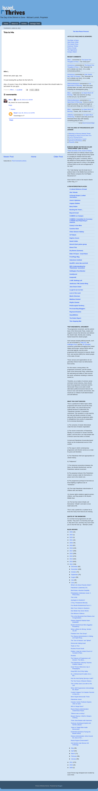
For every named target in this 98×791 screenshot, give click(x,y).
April (72, 751)
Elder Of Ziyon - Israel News (79, 254)
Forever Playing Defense (76, 137)
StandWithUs (74, 315)
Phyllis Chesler (74, 302)
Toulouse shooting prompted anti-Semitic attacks (81, 724)
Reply (10, 105)
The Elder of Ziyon (73, 40)
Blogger (60, 786)
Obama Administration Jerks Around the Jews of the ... (82, 736)
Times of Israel (71, 48)
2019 (71, 545)
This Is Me (74, 597)
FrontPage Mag (75, 257)
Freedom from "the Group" (79, 633)
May (72, 748)
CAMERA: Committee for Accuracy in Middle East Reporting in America (81, 220)
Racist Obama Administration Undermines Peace (80, 709)
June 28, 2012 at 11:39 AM (24, 99)
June (73, 582)
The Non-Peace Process (81, 31)
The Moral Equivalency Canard (77, 139)
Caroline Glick (74, 228)
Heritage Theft (35, 23)
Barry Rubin (73, 206)
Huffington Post (72, 344)
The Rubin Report (75, 318)
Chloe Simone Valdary (77, 231)
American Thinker (72, 46)
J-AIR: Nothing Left (76, 280)
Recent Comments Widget (88, 123)
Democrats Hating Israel (78, 643)
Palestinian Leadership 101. (79, 587)
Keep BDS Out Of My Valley (79, 671)
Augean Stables (75, 203)
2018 (71, 548)
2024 (71, 534)
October (73, 572)
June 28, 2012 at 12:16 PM (26, 113)
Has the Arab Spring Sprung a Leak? (82, 678)
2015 (71, 556)
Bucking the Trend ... (76, 209)
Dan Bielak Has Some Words (80, 611)
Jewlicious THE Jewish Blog (79, 283)
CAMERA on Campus (76, 216)
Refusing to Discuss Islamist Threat (79, 133)
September (74, 574)
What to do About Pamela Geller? (81, 585)
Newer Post (9, 157)
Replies (13, 109)
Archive (24, 23)
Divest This (73, 247)
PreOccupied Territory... (77, 305)
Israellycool (73, 274)
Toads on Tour (75, 646)
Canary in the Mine (76, 225)
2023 (71, 537)
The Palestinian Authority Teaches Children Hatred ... (81, 663)
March (73, 753)
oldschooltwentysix (73, 83)
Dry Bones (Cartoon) (76, 250)
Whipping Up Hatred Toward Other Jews (80, 135)
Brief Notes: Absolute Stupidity (80, 590)
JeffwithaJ (70, 115)
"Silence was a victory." (78, 713)
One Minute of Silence (77, 613)
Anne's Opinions (75, 200)
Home (6, 23)
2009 (71, 767)
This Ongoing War (75, 321)
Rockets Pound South (77, 648)
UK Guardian (86, 344)
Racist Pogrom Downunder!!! (80, 740)
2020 (71, 543)
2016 (71, 553)
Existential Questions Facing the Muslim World (81, 732)
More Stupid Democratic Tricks (80, 696)
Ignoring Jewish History (75, 140)
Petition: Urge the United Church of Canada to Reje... (81, 652)
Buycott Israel (74, 213)
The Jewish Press (72, 44)
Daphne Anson (74, 238)
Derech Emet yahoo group (78, 244)
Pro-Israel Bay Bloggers (77, 308)
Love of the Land (75, 293)
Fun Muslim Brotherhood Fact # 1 (81, 605)
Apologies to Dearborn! (78, 600)
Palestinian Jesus (76, 699)
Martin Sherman (75, 296)
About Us (15, 23)
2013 (71, 561)
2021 (71, 540)
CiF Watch (73, 235)
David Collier (74, 241)
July (72, 580)
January (73, 759)
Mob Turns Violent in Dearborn (80, 608)
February (74, 756)
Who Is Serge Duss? (77, 706)
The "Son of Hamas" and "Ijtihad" (81, 640)
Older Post (58, 157)
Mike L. (11, 99)
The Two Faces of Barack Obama (81, 681)
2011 (71, 762)
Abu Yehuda (73, 192)
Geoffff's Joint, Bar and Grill (79, 263)
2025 (71, 532)
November (74, 569)
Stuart (16, 113)
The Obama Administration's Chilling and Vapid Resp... (82, 637)
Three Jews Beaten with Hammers (81, 720)
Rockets (73, 655)
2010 (71, 765)
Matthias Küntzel (75, 299)
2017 (71, 551)
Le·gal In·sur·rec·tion (76, 290)
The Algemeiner (72, 50)
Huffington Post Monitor (77, 271)
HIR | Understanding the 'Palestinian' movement (77, 267)
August (73, 577)
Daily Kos (83, 342)
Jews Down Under (73, 42)
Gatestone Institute (76, 260)
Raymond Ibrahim (75, 312)
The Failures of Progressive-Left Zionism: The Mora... (80, 659)
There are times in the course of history (80, 150)
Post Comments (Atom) (19, 161)
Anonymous (71, 65)
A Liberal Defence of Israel (78, 189)
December (74, 566)
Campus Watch (72, 52)
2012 (71, 564)
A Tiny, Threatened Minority (79, 603)
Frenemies (72, 142)
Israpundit (73, 277)
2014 (71, 559)
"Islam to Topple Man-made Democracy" (79, 728)
